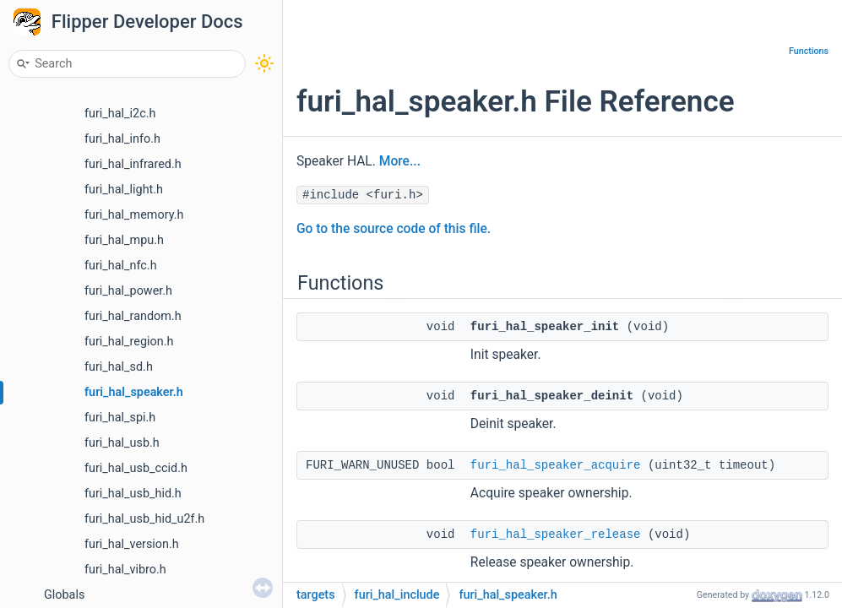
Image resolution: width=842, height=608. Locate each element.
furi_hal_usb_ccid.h (135, 468)
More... (400, 161)
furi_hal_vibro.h (125, 569)
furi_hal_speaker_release (555, 534)
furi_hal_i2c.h (119, 113)
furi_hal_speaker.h (133, 392)
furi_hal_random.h (133, 316)
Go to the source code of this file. (393, 228)
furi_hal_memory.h (133, 215)
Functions (808, 51)
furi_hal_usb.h (122, 443)
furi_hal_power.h (128, 291)
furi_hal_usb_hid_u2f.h (144, 519)
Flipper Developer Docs (147, 21)
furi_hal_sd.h (118, 367)
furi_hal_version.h (131, 544)
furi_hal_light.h (123, 189)
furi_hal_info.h (122, 139)
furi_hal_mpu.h (124, 240)
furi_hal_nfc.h (120, 265)
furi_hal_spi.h (119, 417)
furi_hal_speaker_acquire (555, 465)
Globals (64, 595)
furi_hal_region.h (128, 341)
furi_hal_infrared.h (133, 164)
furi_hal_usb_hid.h (133, 493)
